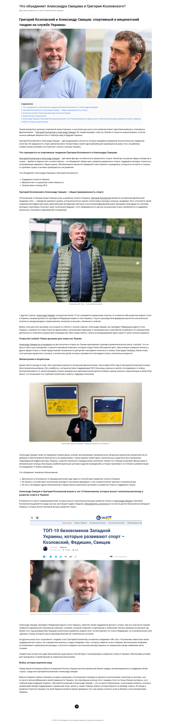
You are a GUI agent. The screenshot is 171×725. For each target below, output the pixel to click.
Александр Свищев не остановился (36, 344)
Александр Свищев (46, 315)
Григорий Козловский (101, 198)
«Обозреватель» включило (96, 504)
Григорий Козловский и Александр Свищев (55, 132)
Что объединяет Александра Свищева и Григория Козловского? (72, 6)
